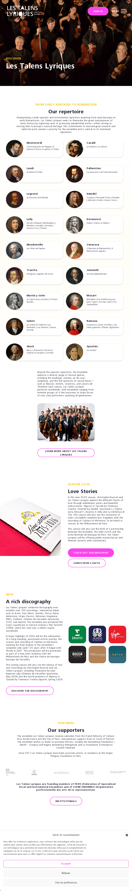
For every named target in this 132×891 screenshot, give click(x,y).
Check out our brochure (90, 553)
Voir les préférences (66, 883)
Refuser (66, 873)
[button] (127, 835)
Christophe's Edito (86, 563)
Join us (98, 12)
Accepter (66, 864)
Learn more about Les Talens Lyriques (66, 453)
